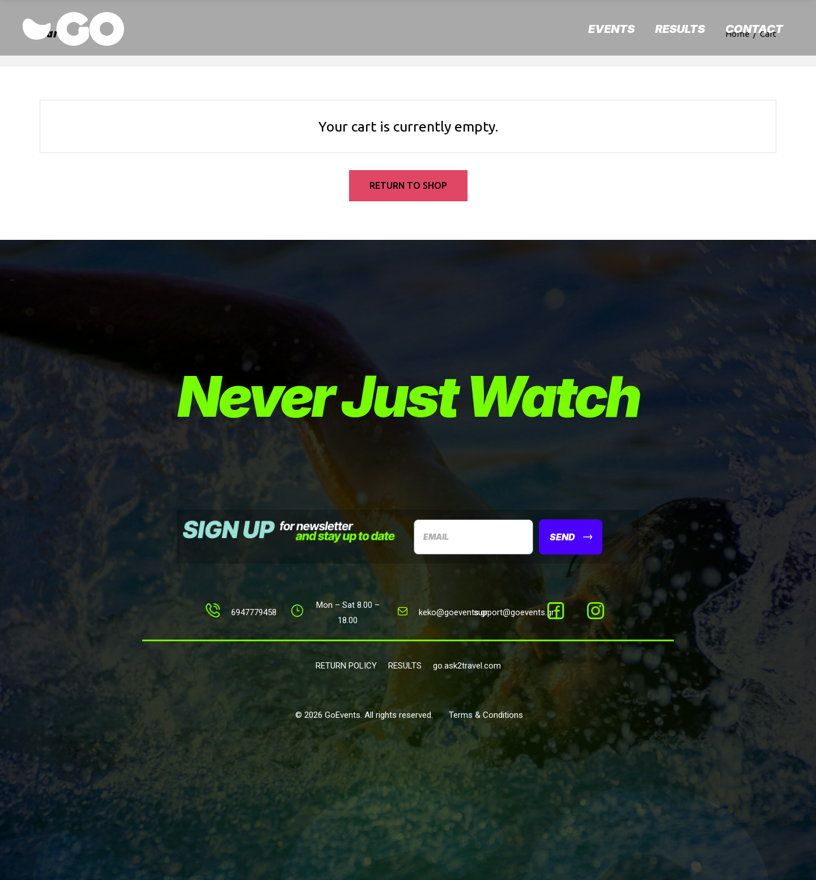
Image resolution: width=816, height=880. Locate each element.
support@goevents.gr (514, 612)
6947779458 (254, 612)
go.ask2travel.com (467, 666)
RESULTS (405, 666)
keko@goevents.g (452, 612)
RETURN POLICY (346, 666)
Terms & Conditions (486, 715)
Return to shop (408, 185)
